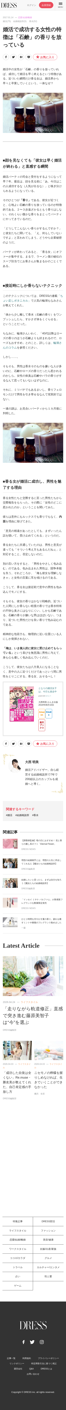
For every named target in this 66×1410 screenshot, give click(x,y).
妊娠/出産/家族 (48, 1249)
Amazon (42, 713)
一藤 (23, 928)
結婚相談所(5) (20, 21)
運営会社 (18, 1369)
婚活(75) (7, 21)
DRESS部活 (48, 1221)
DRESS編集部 (28, 869)
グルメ (48, 1258)
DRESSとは (46, 1369)
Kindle (48, 713)
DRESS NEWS (28, 849)
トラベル (18, 1267)
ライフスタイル (29, 1002)
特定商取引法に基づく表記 (44, 1363)
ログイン (31, 5)
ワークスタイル (17, 1249)
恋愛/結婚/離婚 (25, 17)
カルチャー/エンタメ (48, 1267)
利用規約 (26, 1358)
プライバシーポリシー (48, 1358)
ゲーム (17, 1285)
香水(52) (33, 21)
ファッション (48, 1230)
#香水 (35, 815)
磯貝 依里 (39, 1094)
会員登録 (46, 5)
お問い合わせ (33, 1374)
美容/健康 (48, 1239)
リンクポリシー (16, 1363)
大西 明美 (32, 762)
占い (17, 1276)
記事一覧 (11, 1358)
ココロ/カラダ (17, 1258)
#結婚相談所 (22, 815)
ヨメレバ (48, 696)
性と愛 (48, 1276)
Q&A (31, 1369)
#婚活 (9, 815)
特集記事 (18, 1221)
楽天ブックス (42, 725)
